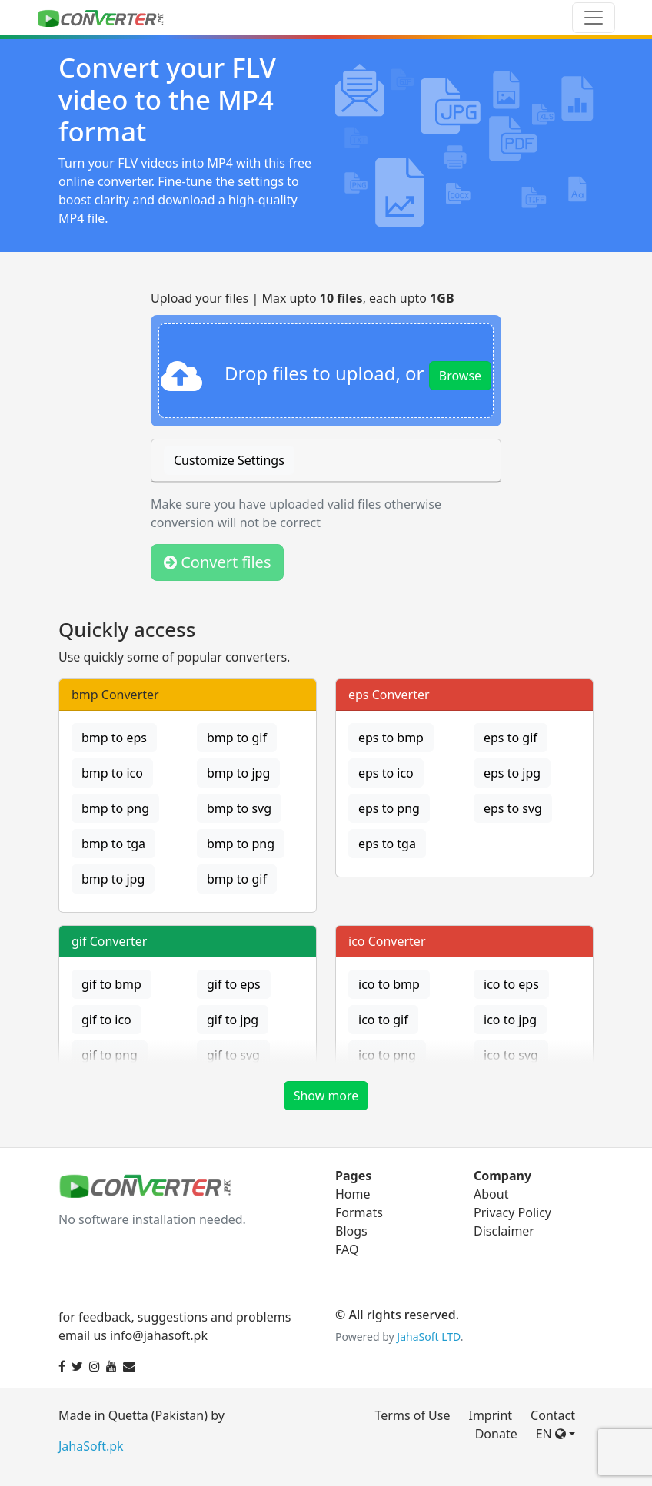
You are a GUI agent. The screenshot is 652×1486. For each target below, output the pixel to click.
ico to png (387, 1055)
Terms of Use (413, 1415)
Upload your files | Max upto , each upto (302, 298)
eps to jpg (512, 773)
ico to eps (511, 984)
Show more (326, 1095)
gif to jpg (232, 1019)
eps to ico (386, 773)
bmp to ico (112, 773)
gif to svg (233, 1055)
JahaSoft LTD (428, 1336)
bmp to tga (113, 843)
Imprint (490, 1415)
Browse (460, 375)
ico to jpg (510, 1019)
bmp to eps (114, 737)
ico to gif (383, 1019)
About (491, 1194)
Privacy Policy (512, 1212)
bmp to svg (239, 808)
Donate (496, 1433)
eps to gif (510, 737)
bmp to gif (237, 737)
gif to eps (234, 984)
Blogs (351, 1230)
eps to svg (513, 808)
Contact (553, 1415)
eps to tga (387, 843)
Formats (359, 1212)
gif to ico (106, 1019)
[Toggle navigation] (593, 17)
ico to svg (511, 1055)
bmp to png (115, 808)
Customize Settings (229, 460)
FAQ (346, 1249)
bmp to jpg (238, 773)
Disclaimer (504, 1230)
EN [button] (551, 1433)
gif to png (110, 1055)
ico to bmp (389, 984)
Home (353, 1194)
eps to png (389, 808)
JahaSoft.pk (91, 1446)
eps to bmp (391, 737)
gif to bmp (111, 984)
